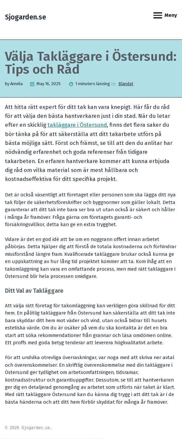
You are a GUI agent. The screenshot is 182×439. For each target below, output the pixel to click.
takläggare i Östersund (77, 124)
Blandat (125, 83)
